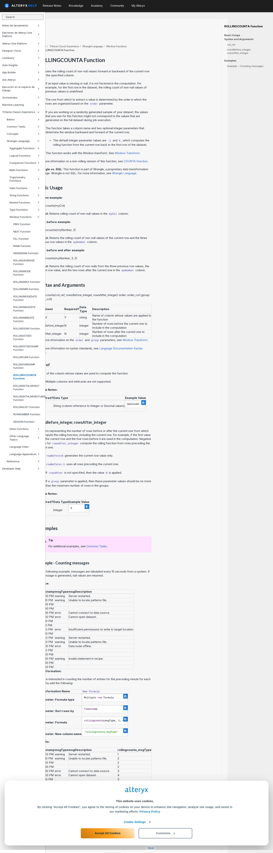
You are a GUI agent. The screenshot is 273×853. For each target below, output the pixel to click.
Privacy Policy (149, 814)
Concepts (23, 133)
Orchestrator (20, 97)
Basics (23, 119)
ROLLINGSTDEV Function (22, 337)
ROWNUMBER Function (26, 414)
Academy (97, 5)
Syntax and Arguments (239, 39)
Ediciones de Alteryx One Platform (20, 34)
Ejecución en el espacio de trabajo (20, 88)
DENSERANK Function (25, 253)
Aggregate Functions (24, 148)
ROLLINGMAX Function (26, 281)
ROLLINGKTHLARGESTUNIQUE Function (27, 398)
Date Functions (24, 188)
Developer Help (20, 468)
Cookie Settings (135, 825)
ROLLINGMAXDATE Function (24, 309)
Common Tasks (23, 126)
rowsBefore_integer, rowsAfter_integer (239, 51)
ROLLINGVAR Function (26, 357)
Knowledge (76, 5)
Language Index (19, 446)
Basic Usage (232, 35)
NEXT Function (22, 231)
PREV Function (21, 224)
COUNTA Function (181, 151)
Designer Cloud (20, 50)
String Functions (24, 195)
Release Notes (52, 5)
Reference (23, 461)
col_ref (231, 44)
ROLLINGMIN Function (26, 289)
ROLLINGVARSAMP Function (24, 366)
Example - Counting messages (245, 66)
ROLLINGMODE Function (22, 273)
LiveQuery (20, 57)
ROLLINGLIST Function (26, 407)
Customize (165, 836)
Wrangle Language (23, 141)
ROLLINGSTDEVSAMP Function (25, 348)
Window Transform (172, 142)
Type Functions (24, 209)
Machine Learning (20, 104)
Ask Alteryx (20, 79)
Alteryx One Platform (20, 43)
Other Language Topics (24, 438)
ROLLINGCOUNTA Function (24, 376)
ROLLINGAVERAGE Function (24, 262)
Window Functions (24, 216)
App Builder (20, 72)
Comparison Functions (24, 162)
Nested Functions (24, 202)
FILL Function (21, 238)
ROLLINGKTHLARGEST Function (26, 387)
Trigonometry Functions (24, 179)
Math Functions (24, 170)
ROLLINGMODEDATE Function (25, 298)
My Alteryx (138, 5)
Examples (230, 60)
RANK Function (22, 245)
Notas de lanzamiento (20, 25)
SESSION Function (23, 421)
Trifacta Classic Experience (20, 111)
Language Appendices (24, 454)
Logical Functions (24, 155)
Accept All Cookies (107, 836)
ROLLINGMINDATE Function (23, 319)
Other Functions (24, 428)
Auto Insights (20, 65)
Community (117, 5)
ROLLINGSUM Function (26, 328)
